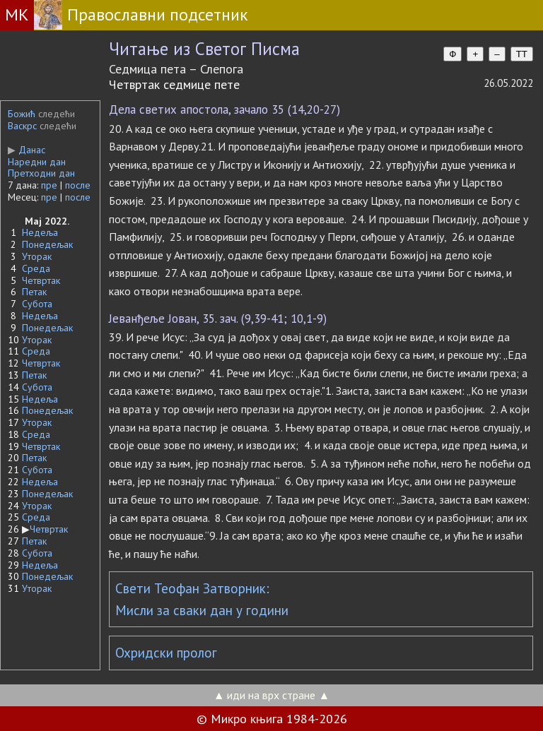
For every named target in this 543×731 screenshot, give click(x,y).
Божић (21, 113)
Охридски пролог (166, 652)
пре (49, 185)
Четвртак (41, 280)
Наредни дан (37, 161)
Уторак (37, 256)
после (77, 185)
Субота (37, 303)
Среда (36, 268)
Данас (26, 149)
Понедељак (47, 244)
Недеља (40, 232)
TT (521, 54)
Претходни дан (41, 173)
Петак (34, 291)
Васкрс (22, 125)
